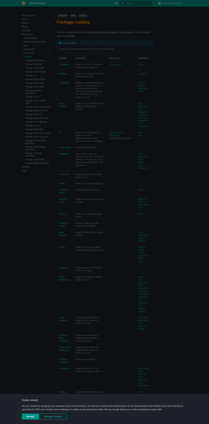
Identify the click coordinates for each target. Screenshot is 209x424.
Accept (30, 416)
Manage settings (53, 416)
